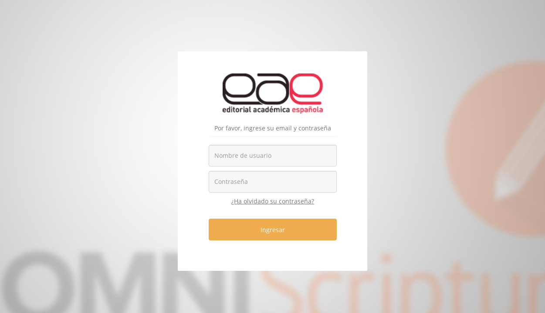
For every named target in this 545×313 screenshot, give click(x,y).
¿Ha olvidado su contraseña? (272, 201)
